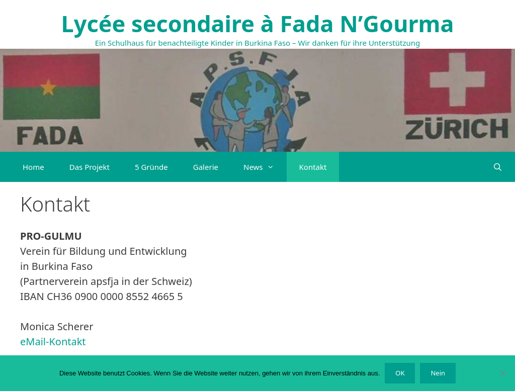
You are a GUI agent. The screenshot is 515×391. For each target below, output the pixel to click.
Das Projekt (89, 167)
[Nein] (502, 373)
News (265, 167)
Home (33, 167)
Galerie (205, 167)
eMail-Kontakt (53, 341)
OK (399, 372)
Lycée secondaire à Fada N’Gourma (257, 23)
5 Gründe (151, 167)
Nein (438, 372)
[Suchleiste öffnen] (497, 167)
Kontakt (313, 167)
